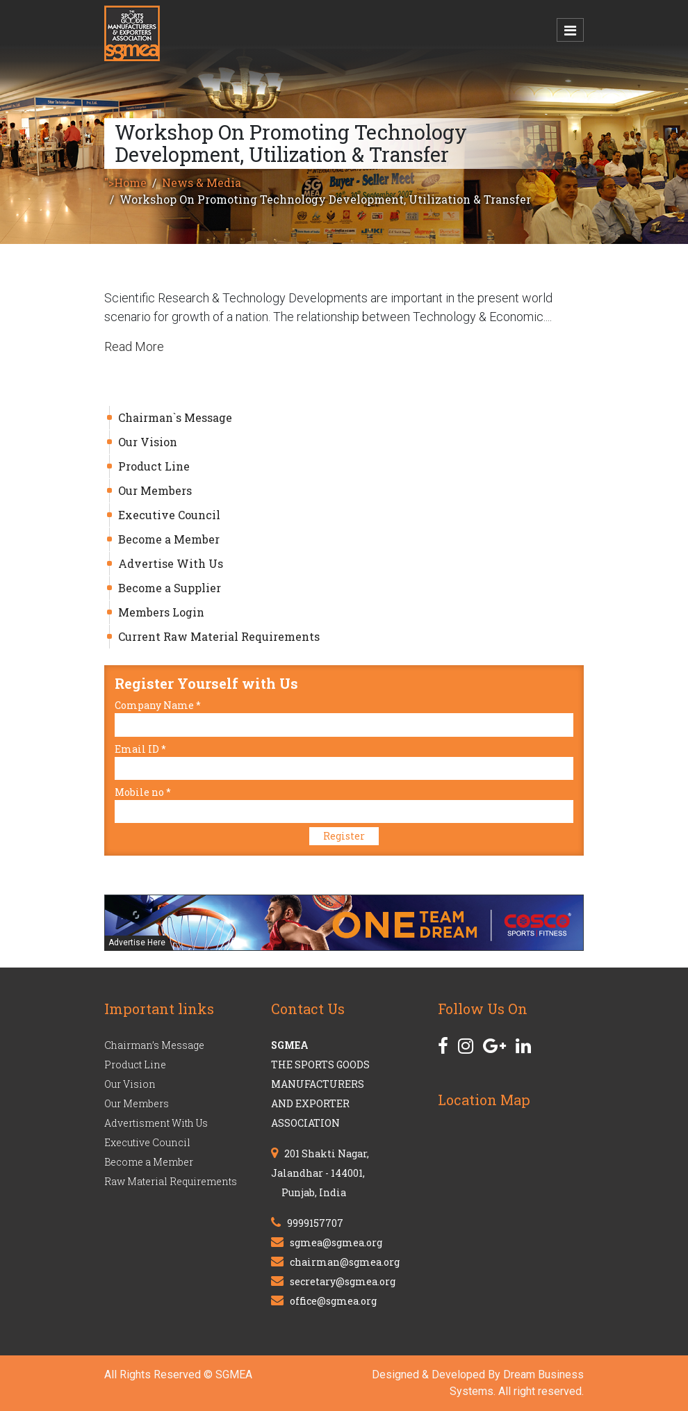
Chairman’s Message (154, 1045)
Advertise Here (136, 942)
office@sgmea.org (333, 1300)
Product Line (154, 466)
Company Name (158, 705)
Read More (134, 346)
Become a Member (169, 539)
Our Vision (147, 441)
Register (344, 835)
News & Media (201, 182)
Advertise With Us (170, 563)
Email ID (140, 749)
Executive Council (169, 514)
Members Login (161, 612)
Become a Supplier (169, 587)
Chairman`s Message (175, 417)
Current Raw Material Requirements (219, 636)
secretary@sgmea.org (342, 1281)
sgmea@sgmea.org (336, 1242)
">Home (125, 182)
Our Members (155, 490)
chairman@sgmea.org (345, 1262)
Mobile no (143, 792)
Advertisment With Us (156, 1122)
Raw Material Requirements (170, 1181)
